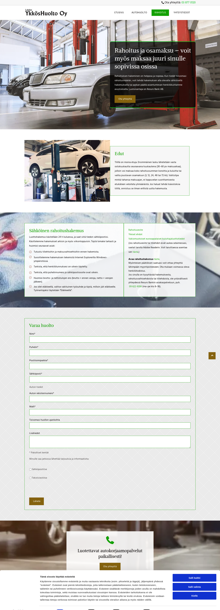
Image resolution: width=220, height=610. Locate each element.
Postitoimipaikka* (38, 361)
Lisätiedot (34, 433)
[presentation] (52, 488)
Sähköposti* (35, 374)
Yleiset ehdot (135, 234)
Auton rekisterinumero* (41, 393)
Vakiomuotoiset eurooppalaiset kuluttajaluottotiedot (156, 239)
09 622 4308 (135, 287)
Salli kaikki (194, 584)
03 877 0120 (189, 2)
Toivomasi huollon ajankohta (44, 420)
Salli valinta (194, 593)
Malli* (32, 407)
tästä (135, 252)
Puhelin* (33, 347)
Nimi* (32, 334)
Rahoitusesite (135, 230)
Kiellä (194, 602)
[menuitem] (118, 12)
